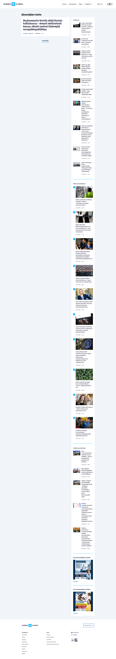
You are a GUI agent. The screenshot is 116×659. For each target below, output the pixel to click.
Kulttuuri (24, 646)
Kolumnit (24, 651)
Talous (23, 637)
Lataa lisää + (45, 40)
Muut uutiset (25, 644)
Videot (80, 4)
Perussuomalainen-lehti (53, 644)
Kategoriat (89, 4)
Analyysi (24, 639)
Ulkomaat (31, 33)
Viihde (23, 654)
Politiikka (25, 33)
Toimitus (49, 639)
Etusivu (64, 4)
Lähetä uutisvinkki (51, 642)
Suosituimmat (72, 4)
